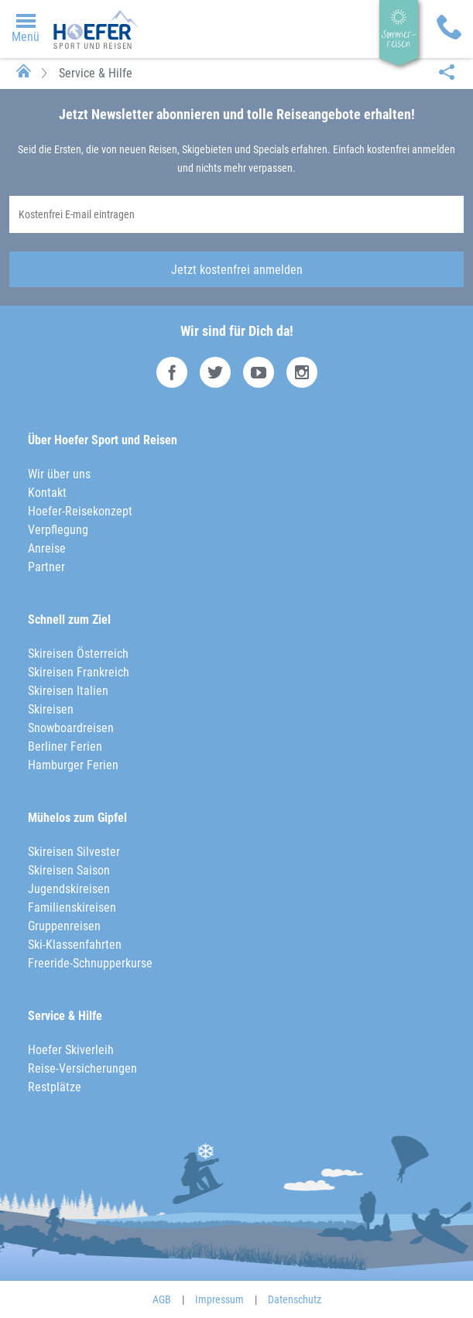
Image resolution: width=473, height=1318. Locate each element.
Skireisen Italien (68, 690)
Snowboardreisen (71, 728)
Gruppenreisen (64, 926)
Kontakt (47, 492)
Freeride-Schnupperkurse (90, 963)
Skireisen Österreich (78, 653)
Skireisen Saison (69, 870)
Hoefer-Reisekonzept (80, 511)
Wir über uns (59, 474)
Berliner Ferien (65, 746)
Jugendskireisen (69, 889)
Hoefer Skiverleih (71, 1049)
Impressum (219, 1299)
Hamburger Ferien (73, 765)
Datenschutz (294, 1299)
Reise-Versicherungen (82, 1068)
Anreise (47, 548)
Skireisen (51, 709)
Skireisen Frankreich (78, 672)
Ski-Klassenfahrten (75, 944)
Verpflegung (58, 529)
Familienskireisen (72, 907)
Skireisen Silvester (74, 851)
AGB (162, 1299)
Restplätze (54, 1087)
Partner (46, 567)
